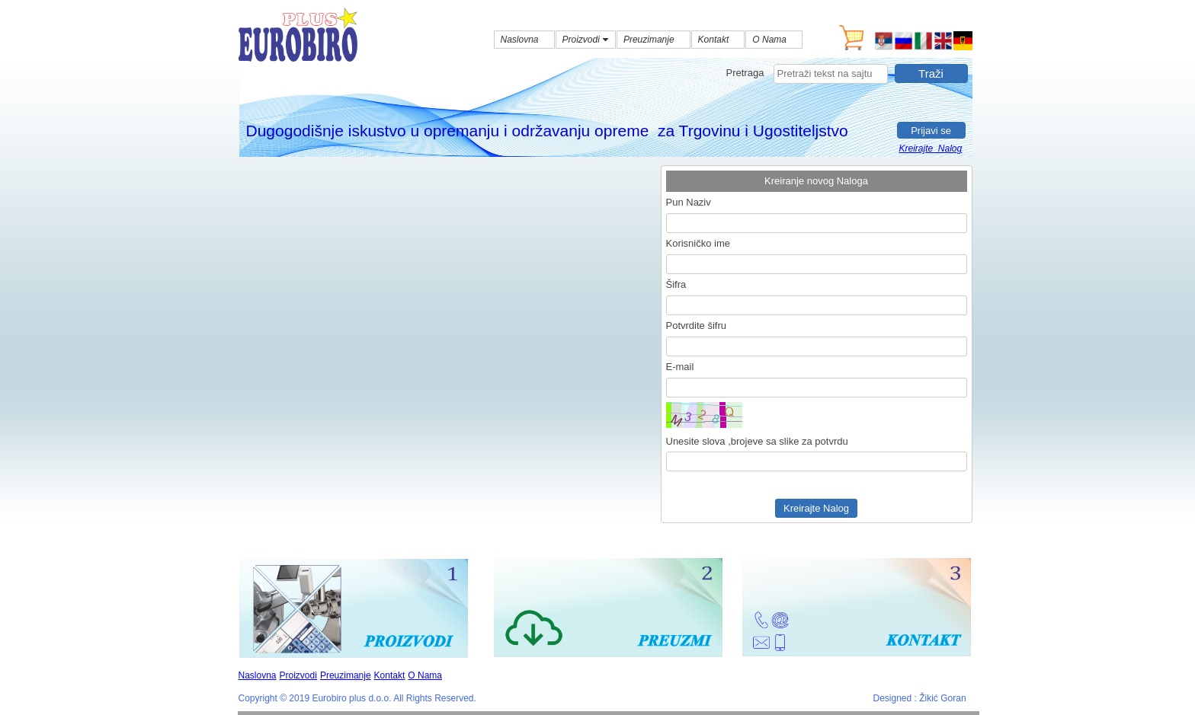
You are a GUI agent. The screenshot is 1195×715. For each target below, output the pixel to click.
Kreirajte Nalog (931, 148)
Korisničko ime (698, 243)
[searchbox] (831, 74)
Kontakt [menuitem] (713, 39)
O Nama (425, 675)
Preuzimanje (345, 675)
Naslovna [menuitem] (520, 39)
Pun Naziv (688, 202)
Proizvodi (298, 675)
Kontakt (389, 675)
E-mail (680, 366)
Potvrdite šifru (696, 325)
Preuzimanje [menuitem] (648, 39)
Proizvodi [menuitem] (587, 40)
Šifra (676, 284)
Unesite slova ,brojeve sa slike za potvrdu (757, 441)
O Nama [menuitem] (769, 39)
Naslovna (258, 675)
